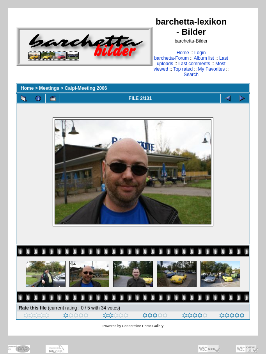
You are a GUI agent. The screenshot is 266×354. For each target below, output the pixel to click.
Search (191, 74)
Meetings (49, 88)
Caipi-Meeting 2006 (86, 88)
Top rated (183, 69)
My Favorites (211, 69)
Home (183, 52)
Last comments (194, 63)
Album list (204, 58)
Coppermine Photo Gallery (142, 326)
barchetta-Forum (171, 58)
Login (200, 52)
